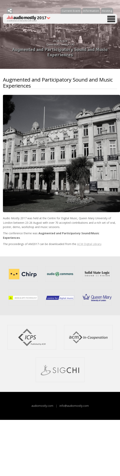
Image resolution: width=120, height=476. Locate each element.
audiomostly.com (42, 406)
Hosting (107, 11)
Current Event (71, 11)
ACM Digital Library (89, 244)
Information (91, 11)
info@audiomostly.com (74, 406)
